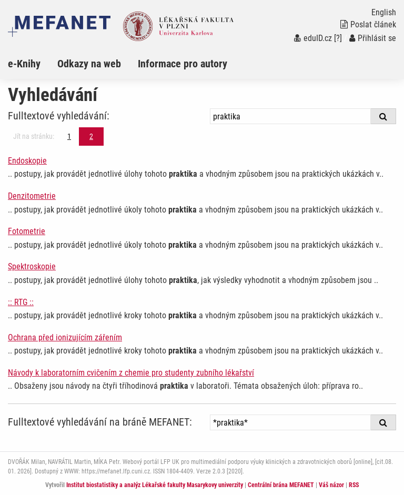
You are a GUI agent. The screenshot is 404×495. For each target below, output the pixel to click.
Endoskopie (27, 161)
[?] (338, 38)
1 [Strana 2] (69, 136)
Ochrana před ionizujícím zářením (65, 337)
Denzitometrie (32, 196)
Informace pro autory (182, 63)
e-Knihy (24, 63)
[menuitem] (32, 64)
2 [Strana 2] (91, 136)
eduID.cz (313, 38)
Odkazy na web (89, 63)
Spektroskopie (32, 266)
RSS (354, 485)
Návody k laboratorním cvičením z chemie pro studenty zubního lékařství (131, 373)
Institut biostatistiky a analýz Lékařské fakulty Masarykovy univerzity (154, 485)
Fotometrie (26, 231)
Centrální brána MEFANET (281, 485)
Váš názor (331, 485)
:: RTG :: (21, 302)
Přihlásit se (372, 38)
